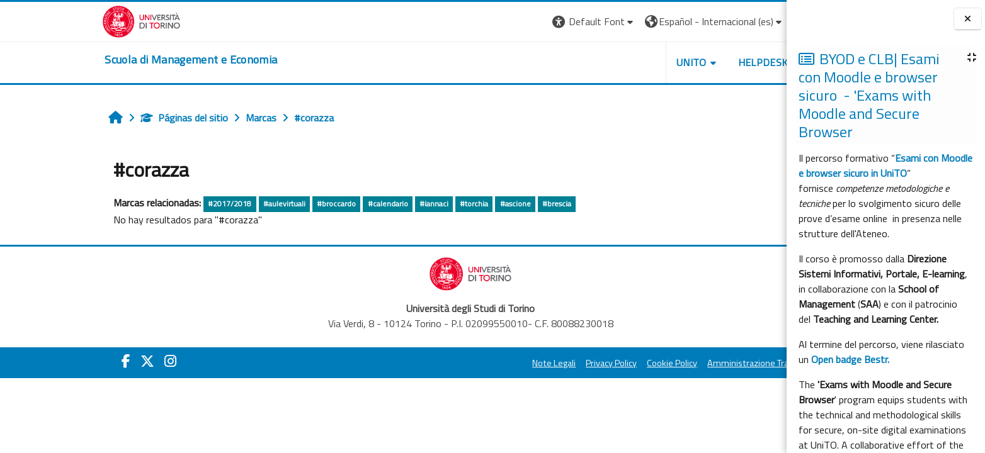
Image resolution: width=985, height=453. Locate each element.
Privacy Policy (534, 363)
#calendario (310, 204)
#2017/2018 (152, 204)
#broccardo (258, 204)
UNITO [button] (614, 62)
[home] (114, 60)
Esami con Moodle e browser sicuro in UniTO (885, 165)
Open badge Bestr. (850, 359)
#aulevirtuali (207, 204)
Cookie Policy (595, 363)
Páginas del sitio (107, 117)
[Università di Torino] (64, 20)
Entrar (739, 21)
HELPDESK (686, 62)
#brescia (479, 204)
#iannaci (356, 204)
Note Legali (477, 363)
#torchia (397, 204)
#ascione (438, 204)
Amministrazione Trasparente (689, 363)
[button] (517, 21)
